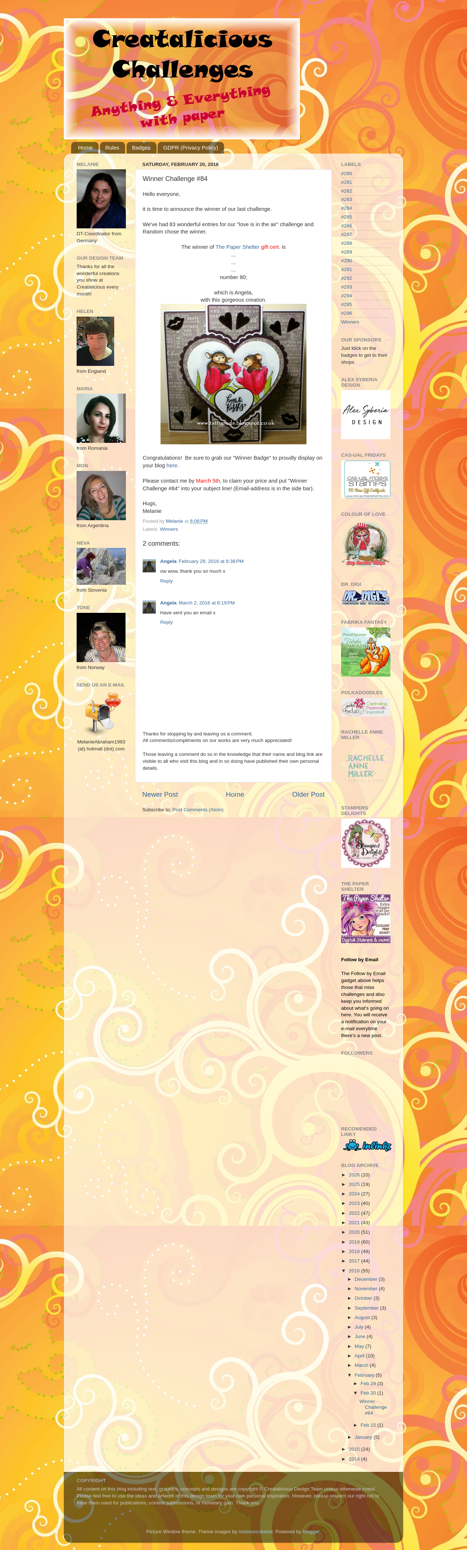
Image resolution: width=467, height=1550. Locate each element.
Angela (168, 561)
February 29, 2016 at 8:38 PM (211, 561)
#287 (346, 234)
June (361, 1336)
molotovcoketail (256, 1531)
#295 (346, 304)
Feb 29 (368, 1383)
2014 (355, 1459)
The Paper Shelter (237, 247)
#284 (346, 208)
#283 (346, 199)
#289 (346, 252)
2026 (355, 1175)
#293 (346, 287)
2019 (355, 1242)
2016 (355, 1270)
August (363, 1317)
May (360, 1346)
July (360, 1327)
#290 (346, 260)
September (367, 1308)
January (364, 1437)
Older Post (308, 794)
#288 (346, 243)
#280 (346, 173)
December (367, 1279)
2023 (355, 1203)
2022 (355, 1213)
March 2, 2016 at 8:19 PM (207, 603)
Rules (112, 147)
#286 (346, 225)
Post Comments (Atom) (198, 809)
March (362, 1365)
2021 (355, 1222)
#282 (346, 191)
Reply (166, 581)
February (365, 1375)
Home (85, 147)
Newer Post (160, 794)
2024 (355, 1194)
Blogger (311, 1531)
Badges (141, 147)
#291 (346, 269)
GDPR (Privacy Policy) (190, 147)
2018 (355, 1251)
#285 (346, 217)
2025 (355, 1184)
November (367, 1288)
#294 (346, 295)
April (360, 1355)
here (171, 465)
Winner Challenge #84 (373, 1407)
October (364, 1298)
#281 (346, 182)
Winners (169, 529)
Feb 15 (368, 1425)
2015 (355, 1449)
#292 (346, 278)
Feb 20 (368, 1393)
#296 (346, 313)
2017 (355, 1261)
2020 (355, 1232)
